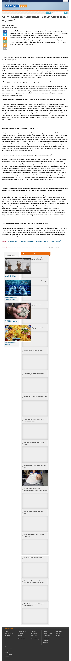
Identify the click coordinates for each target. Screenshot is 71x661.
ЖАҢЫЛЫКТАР (21, 631)
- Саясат (19, 635)
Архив (48, 12)
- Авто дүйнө (33, 635)
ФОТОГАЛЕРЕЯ (9, 633)
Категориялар (9, 628)
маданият (39, 241)
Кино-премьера (9, 637)
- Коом (19, 637)
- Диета (57, 633)
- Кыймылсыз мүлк (35, 639)
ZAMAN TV (8, 631)
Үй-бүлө (45, 631)
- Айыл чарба (33, 633)
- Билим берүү (21, 639)
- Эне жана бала (47, 633)
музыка (46, 241)
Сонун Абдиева (55, 241)
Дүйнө (6, 647)
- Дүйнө (7, 650)
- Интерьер (46, 639)
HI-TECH (7, 635)
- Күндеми (20, 633)
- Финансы (33, 637)
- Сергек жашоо (59, 637)
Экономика (33, 631)
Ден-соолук (58, 631)
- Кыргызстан (8, 648)
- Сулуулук (58, 635)
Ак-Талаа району (12, 241)
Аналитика (13, 1)
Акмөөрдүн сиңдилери (27, 241)
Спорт (6, 652)
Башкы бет (6, 1)
